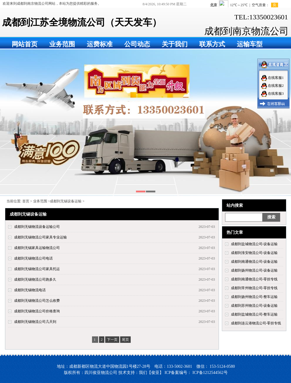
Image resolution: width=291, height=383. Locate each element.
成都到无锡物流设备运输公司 (37, 227)
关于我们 (175, 44)
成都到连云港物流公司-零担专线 (256, 323)
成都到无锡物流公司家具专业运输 (40, 237)
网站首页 (25, 44)
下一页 (112, 340)
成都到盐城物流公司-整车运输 (254, 314)
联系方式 (212, 44)
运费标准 (100, 44)
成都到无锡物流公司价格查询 (37, 311)
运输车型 (250, 44)
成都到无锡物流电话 (30, 290)
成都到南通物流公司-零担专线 (254, 279)
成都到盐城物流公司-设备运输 (254, 244)
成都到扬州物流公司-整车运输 (254, 297)
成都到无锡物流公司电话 (33, 258)
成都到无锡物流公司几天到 (35, 322)
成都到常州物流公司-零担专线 (254, 288)
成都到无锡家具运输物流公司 (37, 248)
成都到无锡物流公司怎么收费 (37, 301)
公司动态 (137, 44)
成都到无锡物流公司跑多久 (35, 279)
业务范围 (62, 44)
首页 (25, 201)
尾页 (125, 340)
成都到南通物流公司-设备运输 (254, 262)
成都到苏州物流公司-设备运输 (254, 306)
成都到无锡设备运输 (65, 201)
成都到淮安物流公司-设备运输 (254, 253)
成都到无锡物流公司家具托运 (37, 269)
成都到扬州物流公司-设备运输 (254, 270)
